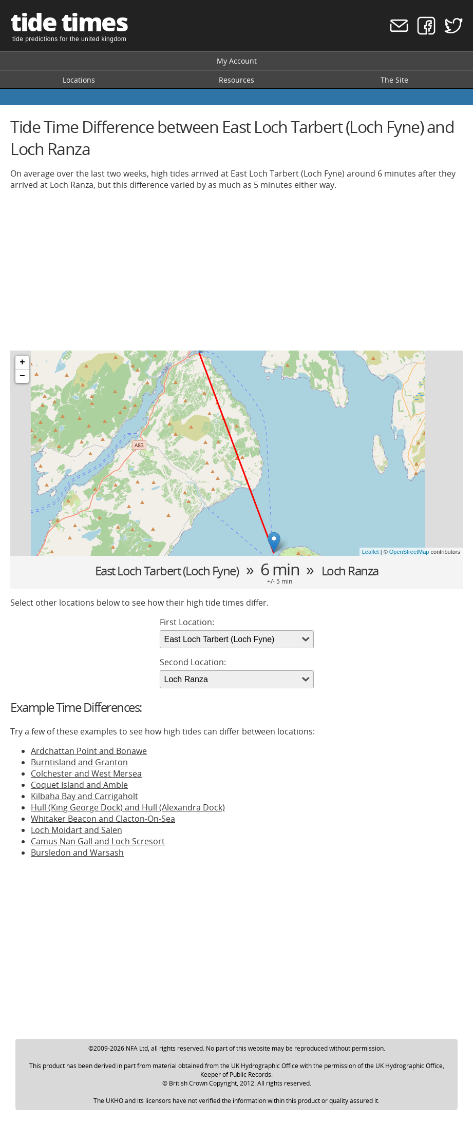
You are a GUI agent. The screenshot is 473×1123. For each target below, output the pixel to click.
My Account (237, 61)
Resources (236, 80)
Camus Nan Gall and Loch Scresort (98, 841)
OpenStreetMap (409, 552)
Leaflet (370, 552)
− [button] (22, 376)
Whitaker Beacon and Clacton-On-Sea (103, 818)
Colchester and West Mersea (86, 773)
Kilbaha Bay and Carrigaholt (84, 796)
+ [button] (22, 362)
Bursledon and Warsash (77, 852)
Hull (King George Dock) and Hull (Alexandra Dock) (128, 807)
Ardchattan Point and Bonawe (89, 751)
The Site (394, 80)
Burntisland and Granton (79, 762)
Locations (79, 80)
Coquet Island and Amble (79, 784)
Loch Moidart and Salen (76, 830)
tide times (68, 21)
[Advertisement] (236, 270)
